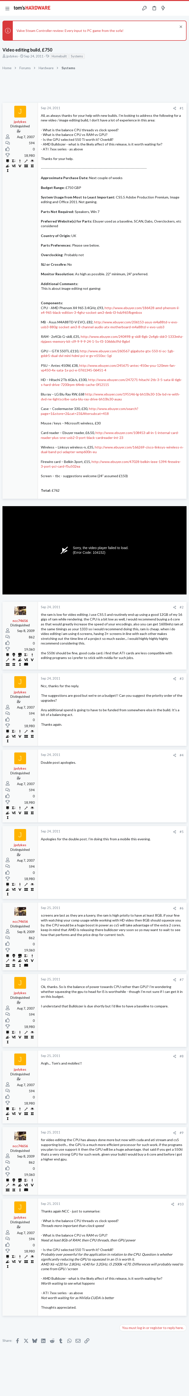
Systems (77, 56)
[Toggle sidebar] (172, 8)
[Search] (182, 8)
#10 (181, 1204)
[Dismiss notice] (180, 27)
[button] (7, 8)
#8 (182, 1056)
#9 (182, 1133)
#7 (182, 980)
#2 (182, 607)
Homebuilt (59, 56)
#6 (182, 908)
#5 (182, 832)
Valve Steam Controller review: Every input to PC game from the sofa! (70, 30)
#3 (182, 679)
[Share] (174, 108)
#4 (182, 755)
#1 (182, 108)
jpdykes (12, 56)
